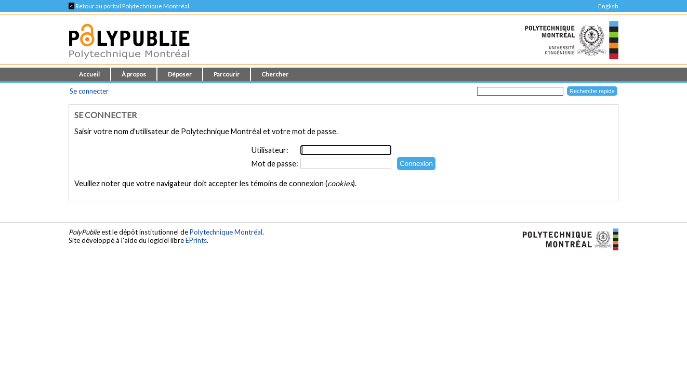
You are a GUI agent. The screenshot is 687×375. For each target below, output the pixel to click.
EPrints (196, 240)
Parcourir (227, 74)
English (608, 6)
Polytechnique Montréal (226, 232)
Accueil (89, 74)
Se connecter (89, 91)
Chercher (274, 74)
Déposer (180, 74)
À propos (134, 74)
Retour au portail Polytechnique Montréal (129, 6)
